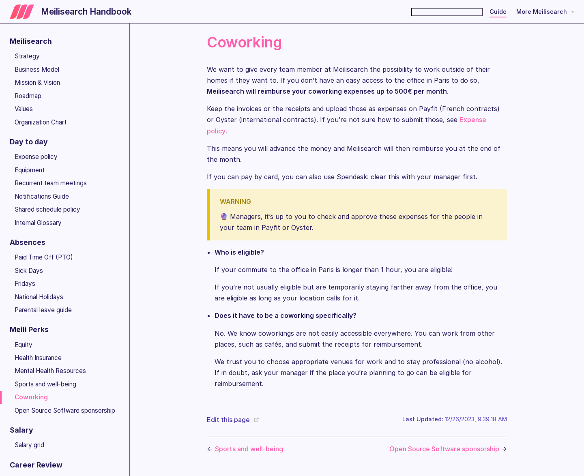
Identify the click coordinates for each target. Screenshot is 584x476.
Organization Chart (41, 122)
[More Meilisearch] (545, 11)
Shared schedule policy (47, 209)
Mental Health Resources (50, 371)
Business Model (37, 69)
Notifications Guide (42, 196)
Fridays (25, 283)
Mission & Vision (37, 82)
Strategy (27, 56)
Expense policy (36, 157)
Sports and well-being (45, 384)
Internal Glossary (38, 223)
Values (24, 109)
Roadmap (28, 96)
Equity (23, 345)
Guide (498, 11)
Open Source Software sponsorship (65, 410)
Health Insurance (38, 358)
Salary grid (29, 445)
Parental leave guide (43, 310)
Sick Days (29, 270)
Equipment (30, 170)
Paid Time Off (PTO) (44, 257)
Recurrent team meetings (51, 183)
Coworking (31, 397)
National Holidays (39, 297)
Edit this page (228, 420)
